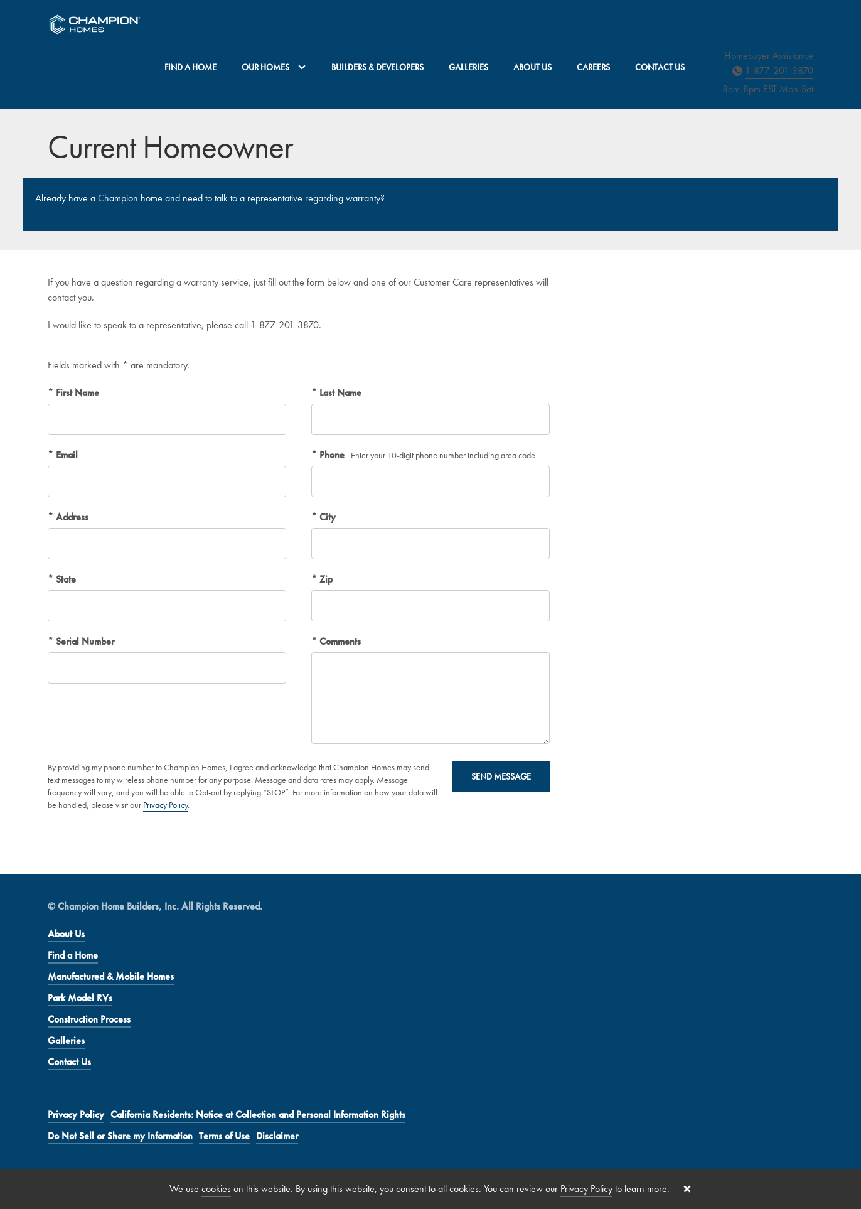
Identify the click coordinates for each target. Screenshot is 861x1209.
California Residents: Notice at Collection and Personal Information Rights (257, 1114)
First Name (76, 392)
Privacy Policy (165, 804)
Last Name (339, 392)
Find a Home (190, 67)
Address (70, 517)
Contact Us (660, 67)
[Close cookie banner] (687, 1189)
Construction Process (89, 1019)
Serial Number (83, 641)
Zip (325, 579)
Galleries (468, 67)
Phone (331, 454)
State (64, 579)
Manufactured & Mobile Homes (111, 976)
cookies (216, 1188)
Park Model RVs (80, 997)
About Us (532, 67)
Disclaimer (277, 1135)
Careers (593, 67)
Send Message (501, 776)
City (326, 517)
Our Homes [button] (274, 67)
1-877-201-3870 (779, 70)
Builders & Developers (377, 67)
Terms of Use (224, 1135)
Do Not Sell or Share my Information (120, 1135)
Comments (339, 641)
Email (65, 454)
